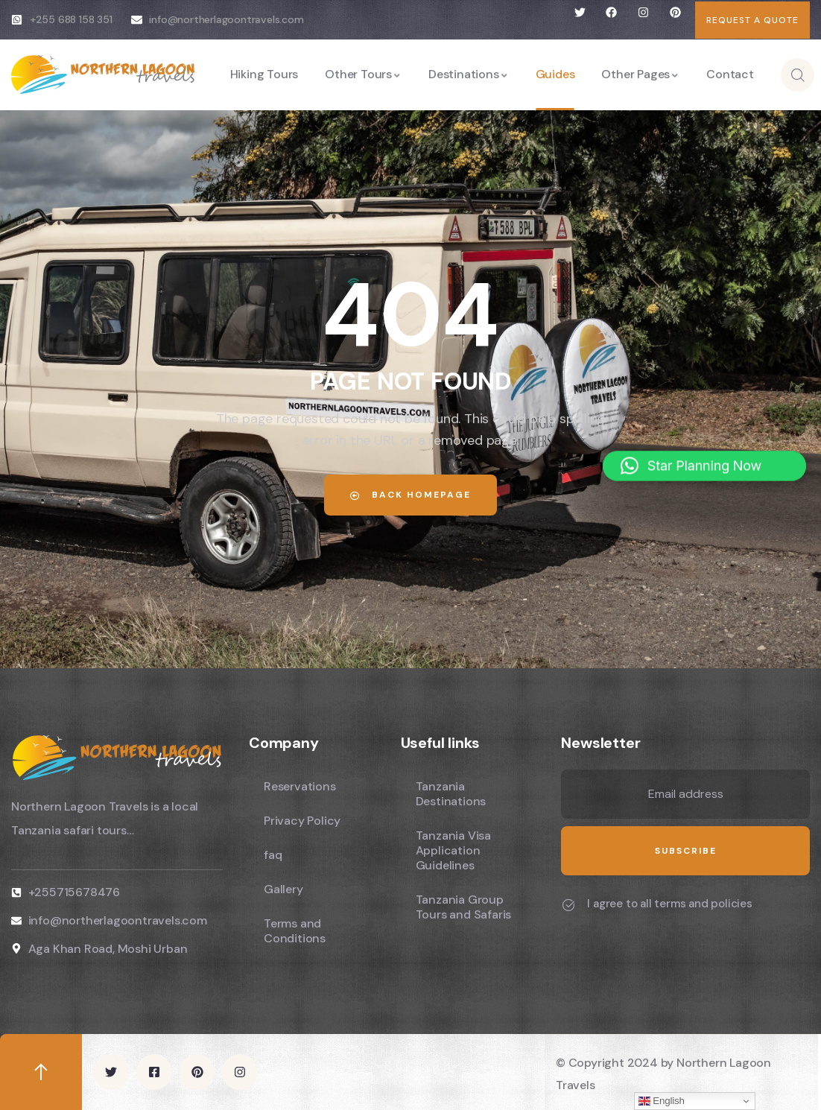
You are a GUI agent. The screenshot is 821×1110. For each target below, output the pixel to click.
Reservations (300, 786)
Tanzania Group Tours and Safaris (464, 907)
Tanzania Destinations (451, 793)
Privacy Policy (302, 820)
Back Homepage (410, 495)
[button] (704, 455)
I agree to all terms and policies (669, 903)
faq (273, 855)
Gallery (283, 889)
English (661, 1101)
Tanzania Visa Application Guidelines (453, 850)
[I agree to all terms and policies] (568, 905)
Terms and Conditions (295, 931)
